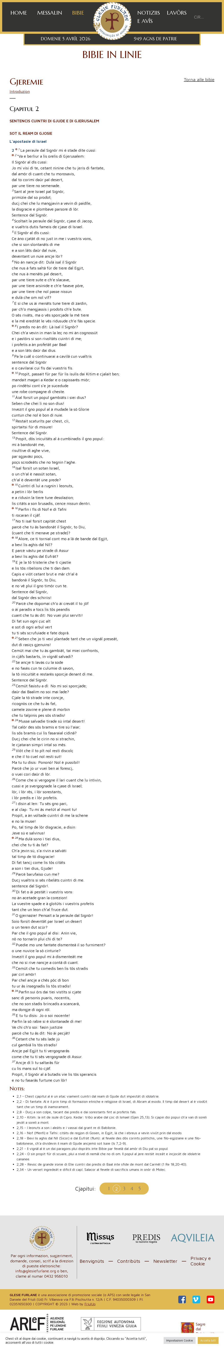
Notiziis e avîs (148, 16)
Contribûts (128, 1261)
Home (18, 12)
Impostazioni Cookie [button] (179, 1340)
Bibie (78, 12)
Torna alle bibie (199, 79)
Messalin (49, 12)
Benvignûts (92, 1261)
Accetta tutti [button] (208, 1340)
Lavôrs (177, 12)
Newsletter (165, 1261)
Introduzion (20, 91)
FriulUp (90, 1304)
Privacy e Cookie (201, 1260)
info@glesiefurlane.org (35, 1271)
